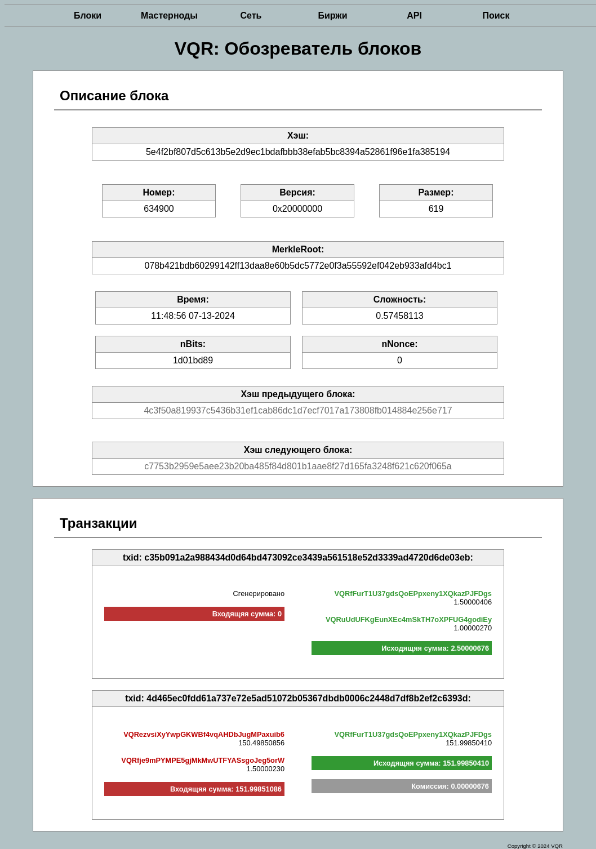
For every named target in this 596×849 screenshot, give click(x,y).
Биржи (332, 15)
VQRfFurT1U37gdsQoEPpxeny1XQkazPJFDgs (413, 593)
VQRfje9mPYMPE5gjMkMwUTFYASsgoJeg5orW (202, 760)
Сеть (251, 15)
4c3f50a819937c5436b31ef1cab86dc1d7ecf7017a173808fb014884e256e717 (298, 410)
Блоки (87, 15)
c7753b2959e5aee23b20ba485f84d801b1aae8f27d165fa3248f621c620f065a (297, 466)
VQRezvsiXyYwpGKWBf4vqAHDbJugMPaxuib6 (203, 734)
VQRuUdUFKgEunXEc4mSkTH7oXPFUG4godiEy (409, 619)
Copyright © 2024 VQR (535, 846)
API (414, 15)
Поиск (495, 15)
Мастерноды (169, 15)
